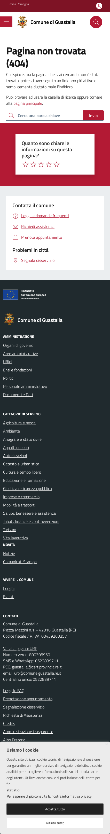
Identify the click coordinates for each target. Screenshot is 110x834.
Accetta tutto (55, 809)
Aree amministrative (20, 353)
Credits (9, 723)
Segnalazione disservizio (23, 707)
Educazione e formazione (24, 480)
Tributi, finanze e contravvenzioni (31, 521)
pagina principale (27, 103)
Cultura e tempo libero (22, 472)
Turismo (9, 529)
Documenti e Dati (18, 394)
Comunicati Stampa (20, 562)
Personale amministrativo (25, 386)
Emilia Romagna (18, 4)
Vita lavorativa (15, 538)
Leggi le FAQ (14, 690)
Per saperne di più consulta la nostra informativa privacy (49, 796)
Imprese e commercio (21, 497)
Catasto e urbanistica (21, 464)
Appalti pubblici (16, 447)
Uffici (7, 362)
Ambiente (11, 431)
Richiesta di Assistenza (22, 715)
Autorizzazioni (15, 456)
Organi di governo (18, 345)
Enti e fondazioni (17, 370)
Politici (8, 378)
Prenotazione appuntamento (27, 699)
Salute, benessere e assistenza (29, 513)
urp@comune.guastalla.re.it (37, 673)
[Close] (106, 744)
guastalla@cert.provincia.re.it (37, 667)
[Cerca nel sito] (96, 22)
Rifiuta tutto (55, 823)
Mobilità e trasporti (19, 505)
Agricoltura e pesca (19, 423)
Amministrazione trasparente (28, 731)
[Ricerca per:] (44, 115)
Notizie (9, 553)
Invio (93, 115)
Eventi (8, 596)
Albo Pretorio (14, 740)
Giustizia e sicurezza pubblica (27, 488)
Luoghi (8, 588)
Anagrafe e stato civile (22, 439)
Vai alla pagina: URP (20, 648)
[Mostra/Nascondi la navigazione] (6, 21)
